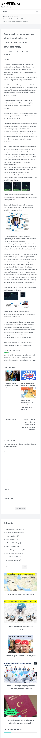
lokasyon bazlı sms (16, 360)
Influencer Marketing (12, 543)
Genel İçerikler (14, 16)
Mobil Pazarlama (11, 546)
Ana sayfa (6, 16)
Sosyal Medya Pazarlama (14, 550)
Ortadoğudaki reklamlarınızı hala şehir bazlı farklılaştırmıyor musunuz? (27, 405)
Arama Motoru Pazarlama (14, 529)
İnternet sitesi (8, 498)
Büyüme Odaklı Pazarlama (14, 532)
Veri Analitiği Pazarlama (13, 553)
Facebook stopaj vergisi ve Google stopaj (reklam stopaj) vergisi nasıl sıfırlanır (28, 425)
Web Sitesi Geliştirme (12, 557)
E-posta (7, 489)
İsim (6, 480)
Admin (28, 52)
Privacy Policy (11, 419)
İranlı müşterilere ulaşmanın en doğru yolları (11, 386)
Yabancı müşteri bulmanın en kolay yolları (20, 656)
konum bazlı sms (15, 358)
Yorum (6, 452)
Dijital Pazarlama (11, 536)
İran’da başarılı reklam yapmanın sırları (20, 594)
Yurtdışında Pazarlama (13, 560)
